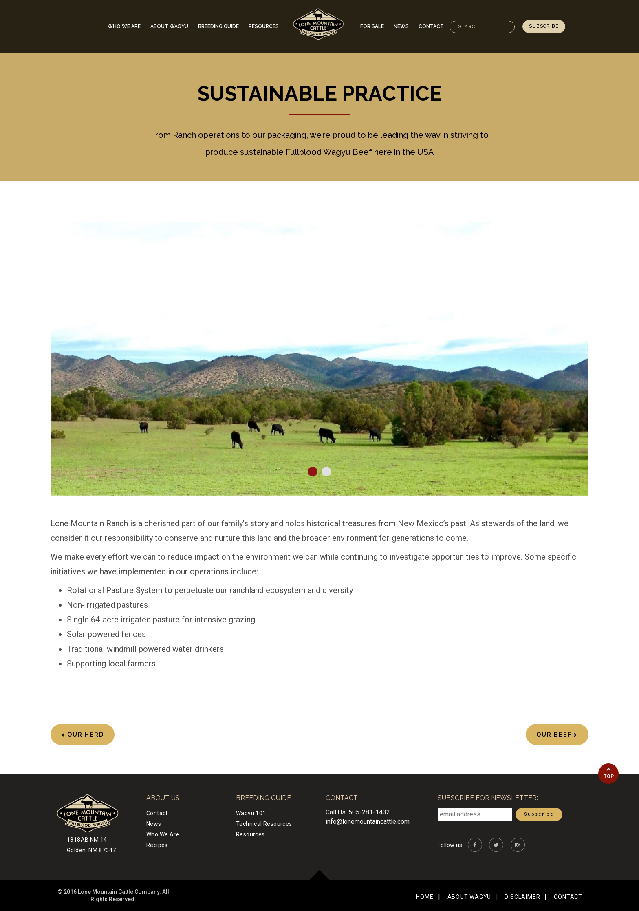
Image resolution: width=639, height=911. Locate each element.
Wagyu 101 (251, 813)
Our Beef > (557, 734)
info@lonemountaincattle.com (368, 821)
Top (608, 773)
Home (424, 896)
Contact (431, 26)
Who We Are (124, 26)
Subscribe (544, 26)
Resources (264, 26)
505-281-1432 (369, 812)
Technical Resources (264, 824)
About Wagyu (169, 26)
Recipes (157, 845)
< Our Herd (82, 734)
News (401, 26)
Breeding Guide (218, 26)
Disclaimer (522, 896)
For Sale (372, 26)
